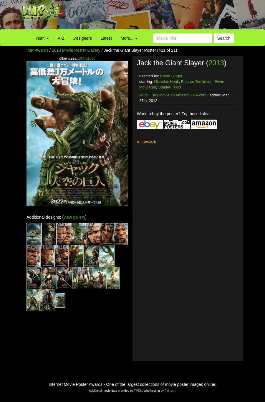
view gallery (74, 217)
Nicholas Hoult (166, 81)
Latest (106, 38)
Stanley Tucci (169, 87)
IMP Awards (37, 50)
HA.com (199, 95)
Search (223, 38)
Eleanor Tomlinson (197, 81)
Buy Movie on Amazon (171, 95)
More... (129, 38)
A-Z (61, 38)
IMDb (143, 95)
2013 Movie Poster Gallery (76, 50)
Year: (42, 38)
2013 (216, 63)
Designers (82, 38)
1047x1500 (86, 58)
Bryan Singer (171, 76)
